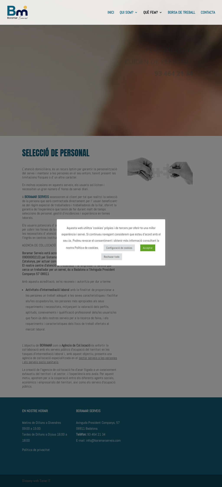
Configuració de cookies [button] (119, 248)
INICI (111, 13)
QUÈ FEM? (150, 13)
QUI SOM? (126, 13)
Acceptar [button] (148, 248)
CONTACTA (208, 13)
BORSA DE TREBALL (181, 13)
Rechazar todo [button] (111, 257)
